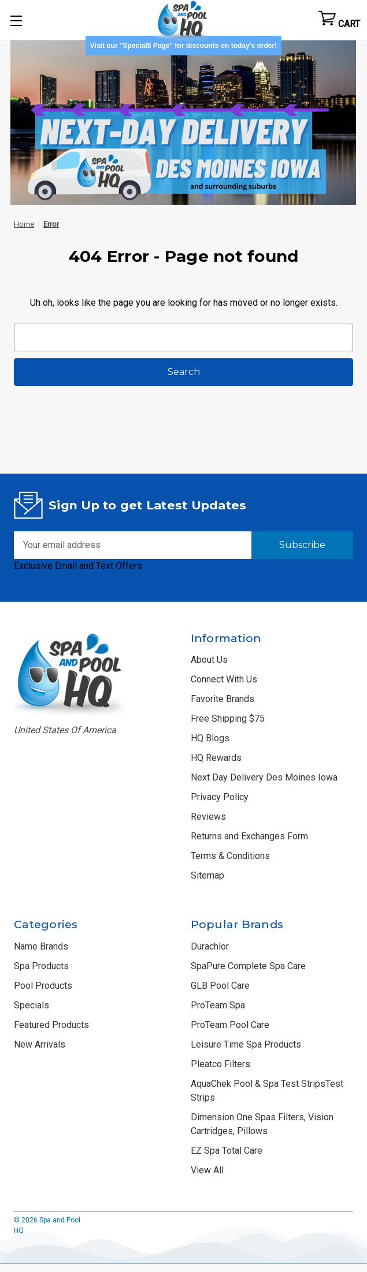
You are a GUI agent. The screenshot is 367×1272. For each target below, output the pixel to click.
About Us (209, 659)
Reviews (208, 816)
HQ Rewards (216, 757)
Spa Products (41, 965)
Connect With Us (224, 679)
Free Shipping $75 (228, 718)
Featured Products (51, 1024)
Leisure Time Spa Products (246, 1044)
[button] (183, 118)
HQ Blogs (210, 738)
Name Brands (41, 946)
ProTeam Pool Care (230, 1024)
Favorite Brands (222, 698)
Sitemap (207, 875)
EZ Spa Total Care (226, 1150)
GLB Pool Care (220, 985)
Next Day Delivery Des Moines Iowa (264, 777)
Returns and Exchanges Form (249, 836)
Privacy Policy (220, 796)
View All (207, 1170)
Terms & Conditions (230, 855)
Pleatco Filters (220, 1064)
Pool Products (43, 985)
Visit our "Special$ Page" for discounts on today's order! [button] (183, 46)
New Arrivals (39, 1044)
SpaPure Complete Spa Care (248, 965)
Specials (31, 1005)
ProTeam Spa (218, 1005)
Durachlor (210, 946)
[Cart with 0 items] (339, 20)
